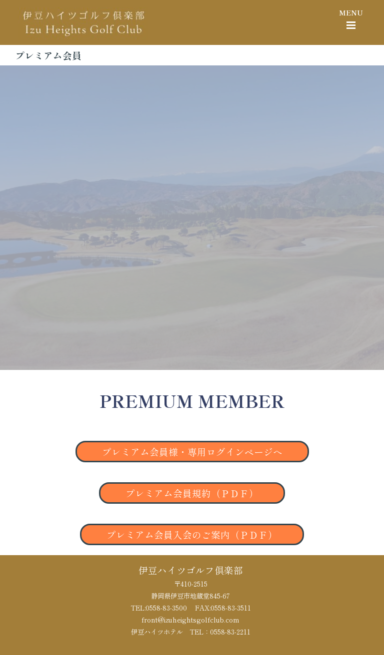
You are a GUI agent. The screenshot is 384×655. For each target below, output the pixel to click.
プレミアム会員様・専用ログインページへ (192, 451)
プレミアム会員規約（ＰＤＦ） (192, 493)
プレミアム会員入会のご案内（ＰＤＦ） (192, 534)
